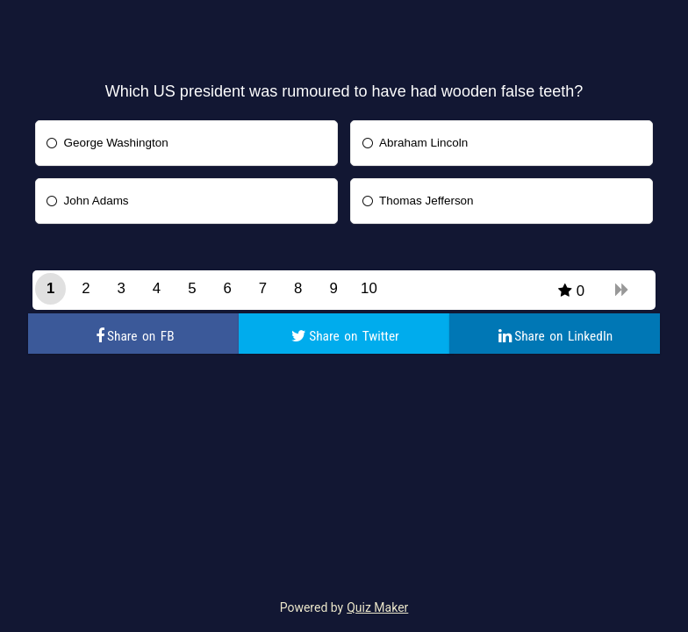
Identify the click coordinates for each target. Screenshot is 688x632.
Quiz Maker (377, 607)
